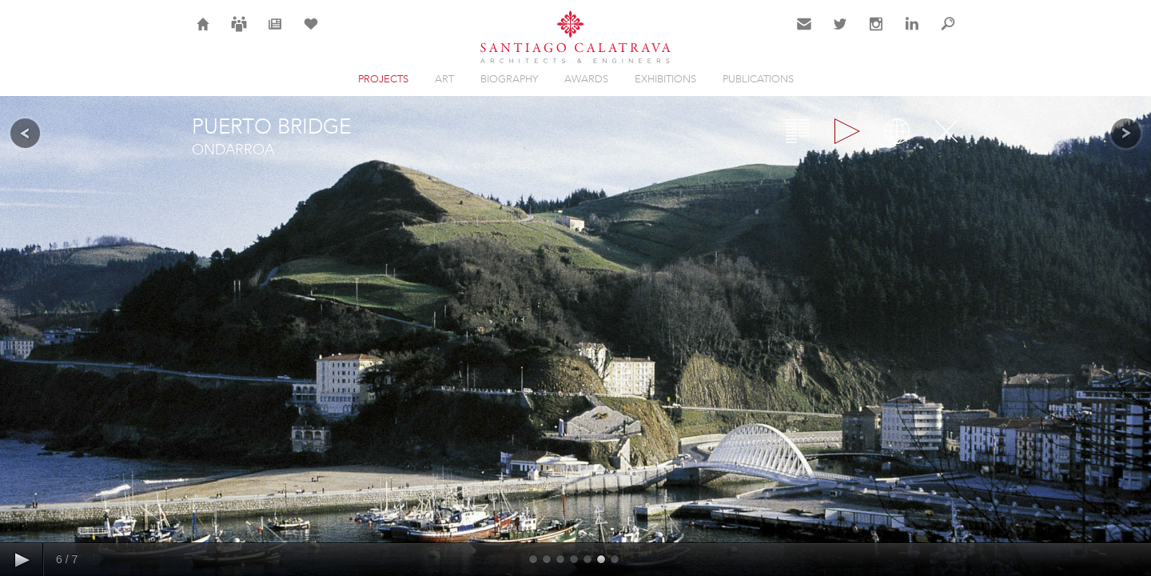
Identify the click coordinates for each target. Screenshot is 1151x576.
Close (946, 131)
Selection (311, 33)
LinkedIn (912, 33)
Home (203, 33)
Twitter (840, 33)
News (275, 33)
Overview (797, 131)
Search (948, 33)
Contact (804, 33)
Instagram (876, 33)
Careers (239, 33)
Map (897, 131)
